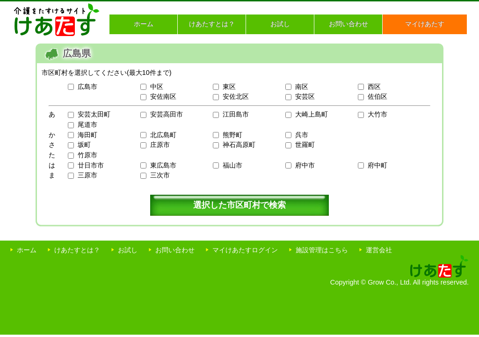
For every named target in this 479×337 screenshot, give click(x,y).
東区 (229, 86)
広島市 (87, 86)
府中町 (377, 165)
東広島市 (163, 165)
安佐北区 (236, 96)
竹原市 (87, 155)
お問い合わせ (348, 24)
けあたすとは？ (212, 24)
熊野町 (232, 135)
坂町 (84, 144)
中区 (156, 86)
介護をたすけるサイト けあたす (57, 19)
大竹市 (377, 114)
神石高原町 (239, 144)
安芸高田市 (166, 114)
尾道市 (87, 124)
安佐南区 (163, 96)
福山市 (232, 165)
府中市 (305, 165)
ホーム (143, 24)
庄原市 (160, 144)
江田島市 (236, 114)
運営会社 (379, 250)
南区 (301, 86)
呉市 (301, 135)
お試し (280, 24)
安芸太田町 (94, 114)
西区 (374, 86)
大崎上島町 (311, 114)
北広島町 (163, 135)
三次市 (160, 175)
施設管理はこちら (322, 250)
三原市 (87, 175)
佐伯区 (377, 96)
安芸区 (305, 96)
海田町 (87, 135)
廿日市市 (91, 165)
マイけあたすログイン (245, 250)
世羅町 (305, 144)
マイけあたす (424, 24)
